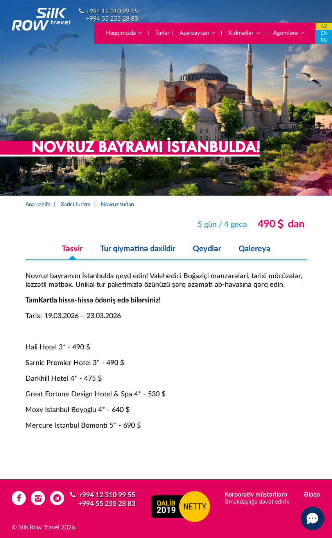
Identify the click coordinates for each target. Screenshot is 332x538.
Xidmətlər (244, 33)
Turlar (162, 33)
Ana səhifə (37, 204)
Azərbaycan (197, 33)
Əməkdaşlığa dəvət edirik (256, 502)
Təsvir (72, 249)
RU (324, 40)
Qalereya (254, 249)
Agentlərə (289, 33)
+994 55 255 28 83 (112, 19)
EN (324, 33)
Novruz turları (117, 204)
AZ (324, 26)
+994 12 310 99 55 (112, 11)
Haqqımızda (124, 33)
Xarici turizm (76, 204)
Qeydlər (207, 249)
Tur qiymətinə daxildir (137, 249)
